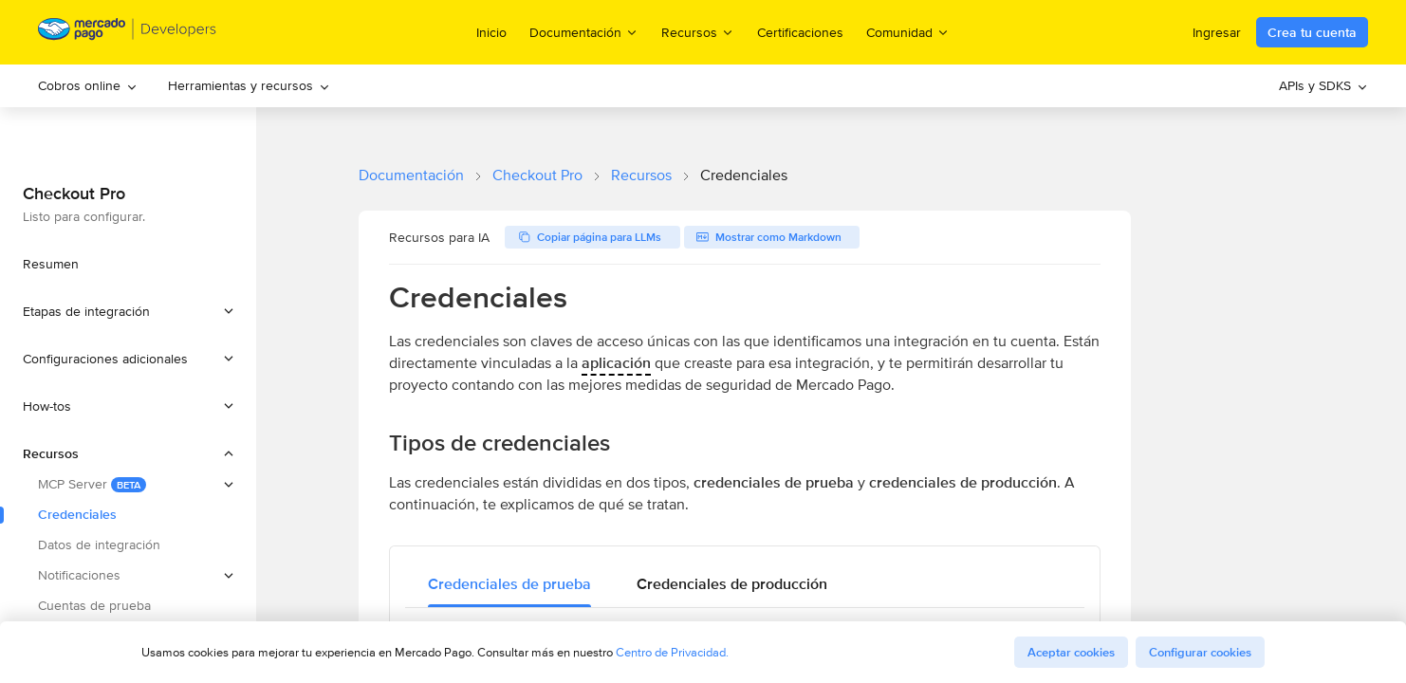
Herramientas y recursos (249, 85)
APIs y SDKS (1323, 85)
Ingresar (1217, 32)
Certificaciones (800, 32)
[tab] (509, 584)
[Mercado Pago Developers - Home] (127, 32)
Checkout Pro (537, 175)
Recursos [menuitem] (697, 32)
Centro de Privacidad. (672, 652)
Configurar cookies (1200, 652)
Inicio (491, 32)
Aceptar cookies (1071, 652)
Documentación (411, 175)
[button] (128, 311)
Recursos (641, 175)
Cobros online (88, 85)
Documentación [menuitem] (583, 32)
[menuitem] (88, 86)
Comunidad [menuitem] (908, 32)
